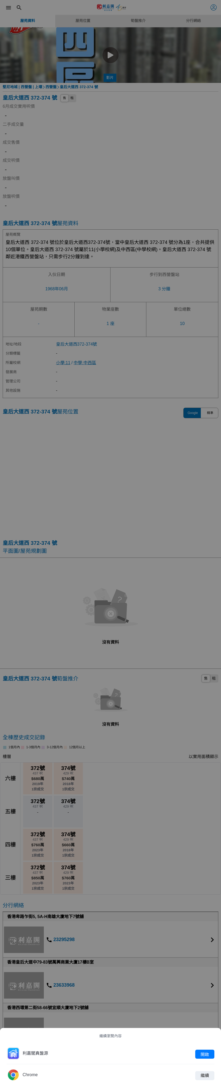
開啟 (205, 1054)
